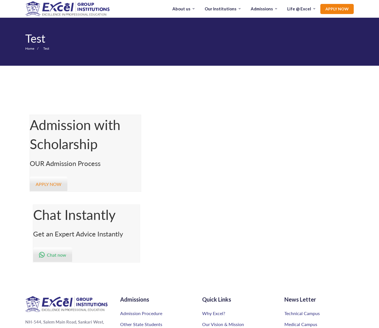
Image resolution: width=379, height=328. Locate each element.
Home (29, 48)
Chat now (220, 164)
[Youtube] (24, 322)
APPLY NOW (48, 184)
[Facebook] (43, 322)
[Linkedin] (62, 322)
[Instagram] (34, 322)
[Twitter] (52, 322)
